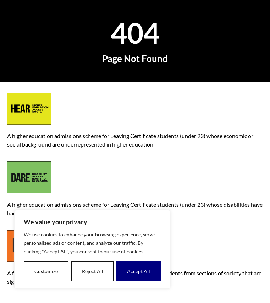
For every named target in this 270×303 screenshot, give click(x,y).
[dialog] (92, 249)
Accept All (138, 271)
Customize (46, 271)
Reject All (92, 271)
